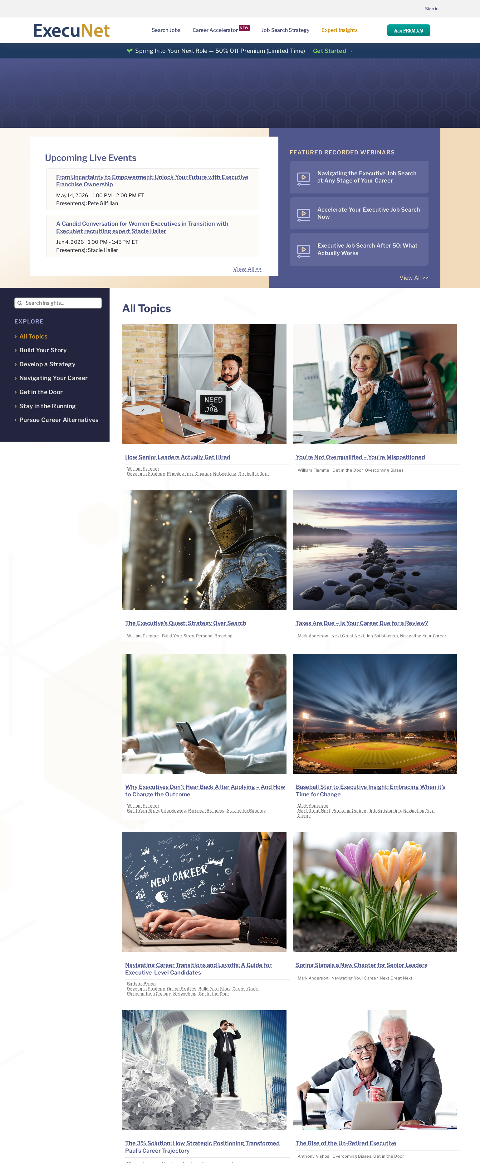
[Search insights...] (58, 303)
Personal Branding (214, 635)
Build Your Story (178, 635)
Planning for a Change (189, 473)
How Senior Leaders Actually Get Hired (177, 457)
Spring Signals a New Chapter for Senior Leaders (361, 965)
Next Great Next (347, 635)
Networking (225, 473)
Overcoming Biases (384, 470)
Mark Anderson (313, 635)
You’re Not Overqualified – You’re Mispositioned (360, 457)
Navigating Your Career (423, 635)
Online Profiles (182, 988)
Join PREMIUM (408, 30)
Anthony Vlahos (314, 1156)
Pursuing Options (349, 810)
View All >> (247, 269)
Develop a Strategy (146, 473)
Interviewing (173, 810)
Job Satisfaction (382, 635)
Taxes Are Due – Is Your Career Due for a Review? (362, 623)
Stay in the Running (246, 810)
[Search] (19, 303)
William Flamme (143, 468)
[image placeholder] (204, 326)
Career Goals (245, 988)
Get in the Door (253, 473)
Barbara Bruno (141, 983)
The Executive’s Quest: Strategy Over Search (185, 623)
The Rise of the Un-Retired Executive (346, 1143)
